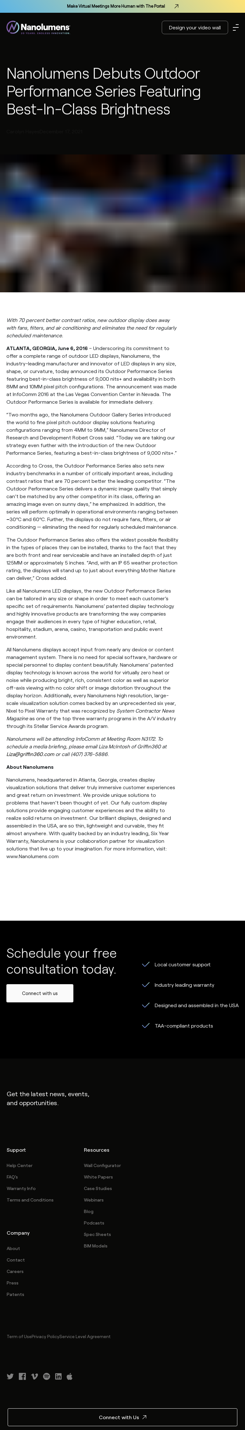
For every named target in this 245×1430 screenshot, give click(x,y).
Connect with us (40, 993)
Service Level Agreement (84, 1336)
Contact (16, 1259)
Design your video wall (195, 27)
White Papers (98, 1176)
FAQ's (12, 1176)
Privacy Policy (45, 1336)
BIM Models (96, 1245)
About (13, 1248)
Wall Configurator (102, 1165)
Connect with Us (122, 1417)
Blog (88, 1211)
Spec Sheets (97, 1234)
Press (13, 1282)
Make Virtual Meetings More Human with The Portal (122, 6)
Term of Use (19, 1336)
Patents (15, 1294)
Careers (15, 1271)
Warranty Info (21, 1188)
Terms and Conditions (30, 1199)
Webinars (94, 1199)
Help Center (20, 1165)
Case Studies (98, 1188)
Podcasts (94, 1222)
